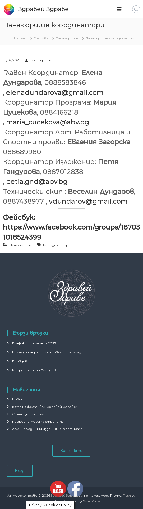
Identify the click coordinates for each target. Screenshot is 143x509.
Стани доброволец (29, 414)
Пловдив (19, 361)
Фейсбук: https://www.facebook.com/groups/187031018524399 (71, 227)
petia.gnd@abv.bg (37, 181)
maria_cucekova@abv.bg (47, 122)
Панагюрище (67, 38)
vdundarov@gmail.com (88, 201)
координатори (57, 245)
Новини (18, 399)
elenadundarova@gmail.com (55, 92)
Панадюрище (40, 60)
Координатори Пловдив (34, 370)
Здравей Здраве (43, 9)
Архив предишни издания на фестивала (47, 429)
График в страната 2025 (34, 343)
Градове (41, 38)
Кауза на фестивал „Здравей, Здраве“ (44, 407)
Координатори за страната (38, 421)
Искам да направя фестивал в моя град (46, 352)
